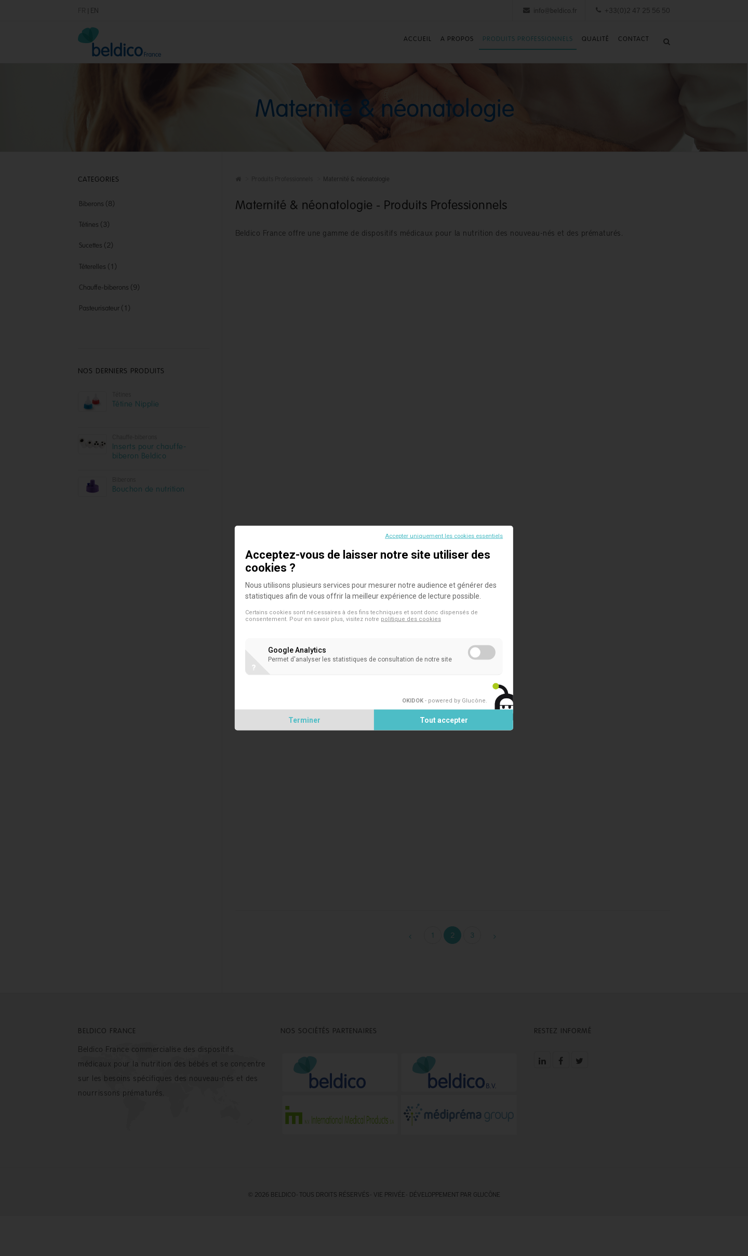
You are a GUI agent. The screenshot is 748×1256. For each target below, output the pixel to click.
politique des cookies (420, 619)
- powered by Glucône (434, 710)
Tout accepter (439, 730)
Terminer (309, 730)
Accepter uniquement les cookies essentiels (434, 525)
